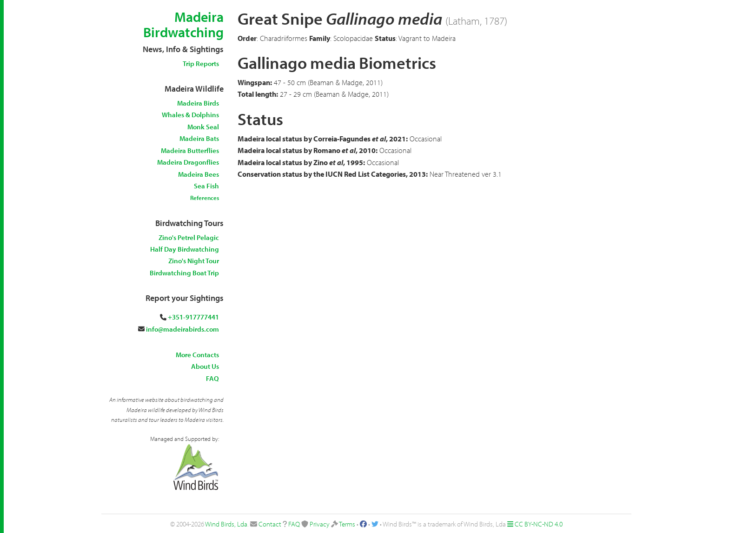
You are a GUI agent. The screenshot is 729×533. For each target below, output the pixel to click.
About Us (205, 366)
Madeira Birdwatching (183, 24)
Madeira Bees (198, 174)
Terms (347, 524)
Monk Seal (203, 126)
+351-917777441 (193, 317)
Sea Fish (206, 185)
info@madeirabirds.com (182, 329)
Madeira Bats (199, 138)
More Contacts (197, 354)
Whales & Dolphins (190, 114)
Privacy (320, 524)
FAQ (212, 378)
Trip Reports (201, 63)
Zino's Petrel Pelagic (189, 237)
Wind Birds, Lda (226, 524)
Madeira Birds (198, 103)
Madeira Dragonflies (188, 162)
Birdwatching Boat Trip (184, 272)
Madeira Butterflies (190, 150)
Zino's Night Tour (193, 260)
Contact (269, 524)
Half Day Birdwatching (184, 249)
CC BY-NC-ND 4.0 (539, 524)
